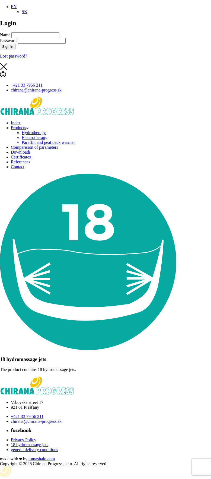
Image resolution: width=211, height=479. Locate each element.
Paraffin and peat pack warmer (48, 142)
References (20, 162)
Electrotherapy (34, 137)
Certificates (21, 157)
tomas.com (41, 458)
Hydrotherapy (34, 132)
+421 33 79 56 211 (27, 416)
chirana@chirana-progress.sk (36, 421)
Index (16, 122)
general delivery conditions (34, 449)
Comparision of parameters (34, 147)
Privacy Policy (23, 439)
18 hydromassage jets (29, 444)
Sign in (7, 47)
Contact (17, 166)
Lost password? (13, 56)
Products (20, 127)
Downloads (21, 152)
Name (5, 35)
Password (8, 40)
